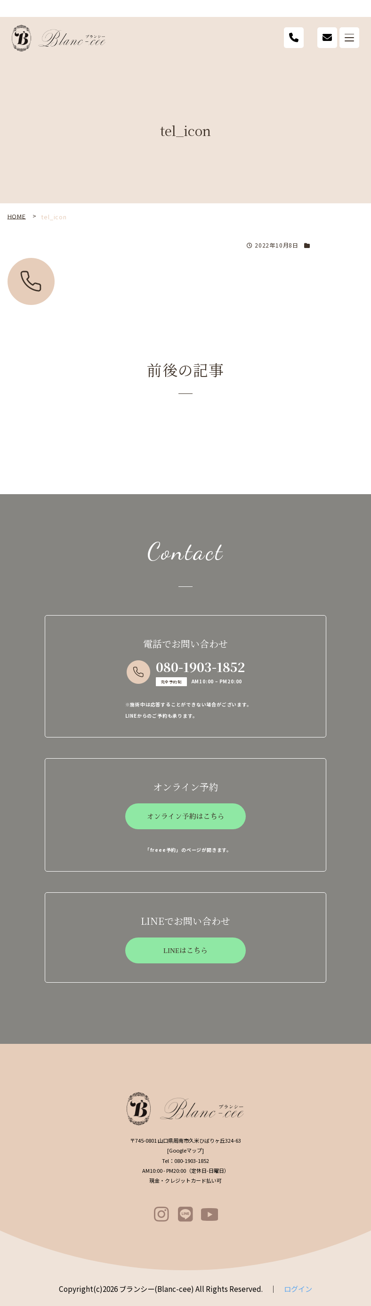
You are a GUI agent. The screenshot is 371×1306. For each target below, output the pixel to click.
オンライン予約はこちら (185, 816)
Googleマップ (185, 1150)
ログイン (298, 1288)
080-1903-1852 (200, 666)
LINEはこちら (185, 950)
